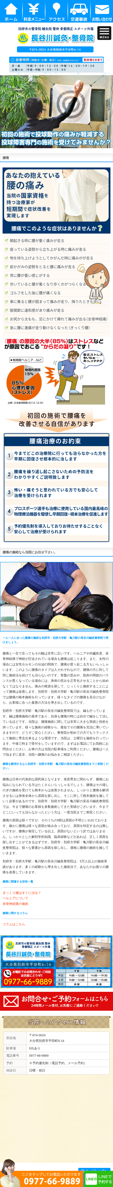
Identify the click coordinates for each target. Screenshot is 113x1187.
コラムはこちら (14, 924)
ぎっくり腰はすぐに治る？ (22, 893)
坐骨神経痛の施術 (15, 903)
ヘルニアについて (15, 898)
